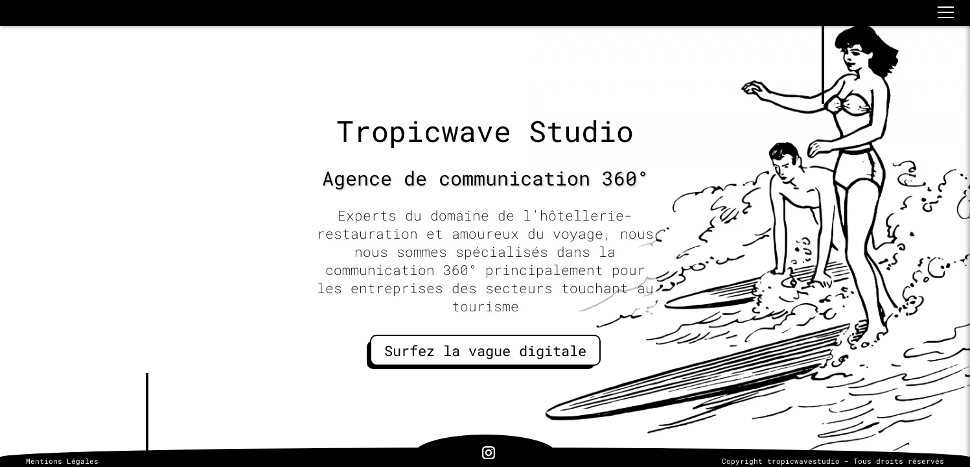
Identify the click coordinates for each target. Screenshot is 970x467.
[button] (946, 12)
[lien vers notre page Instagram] (488, 454)
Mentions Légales (62, 461)
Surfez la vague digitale (485, 350)
